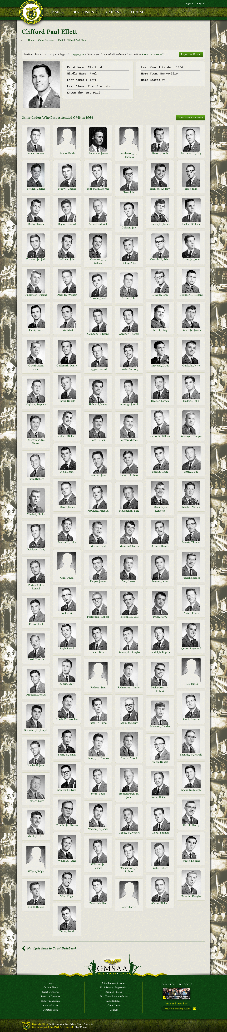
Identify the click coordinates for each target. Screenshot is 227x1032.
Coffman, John (67, 259)
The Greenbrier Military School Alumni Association (71, 1024)
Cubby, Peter (129, 263)
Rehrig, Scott (66, 684)
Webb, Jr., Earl (36, 836)
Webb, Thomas (160, 832)
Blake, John (191, 189)
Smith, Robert (160, 762)
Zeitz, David (129, 907)
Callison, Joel (129, 227)
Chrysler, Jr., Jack (36, 259)
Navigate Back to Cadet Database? (49, 948)
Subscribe (194, 1009)
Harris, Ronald (67, 401)
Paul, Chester (129, 581)
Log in (189, 3)
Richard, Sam (98, 687)
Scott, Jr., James (67, 754)
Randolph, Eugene (160, 652)
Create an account (152, 54)
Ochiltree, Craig (36, 549)
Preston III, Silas (129, 617)
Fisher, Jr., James (191, 330)
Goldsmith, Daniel (66, 365)
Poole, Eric (67, 613)
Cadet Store (114, 1005)
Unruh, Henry (191, 825)
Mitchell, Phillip (36, 514)
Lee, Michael (67, 472)
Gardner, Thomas (129, 334)
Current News (51, 987)
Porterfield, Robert (98, 617)
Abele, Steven (36, 153)
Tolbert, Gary (36, 801)
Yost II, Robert (35, 907)
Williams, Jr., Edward (98, 866)
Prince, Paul (36, 624)
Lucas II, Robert (129, 475)
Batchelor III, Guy (191, 153)
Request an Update (190, 54)
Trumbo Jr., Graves (67, 825)
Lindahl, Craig (160, 472)
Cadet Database (46, 40)
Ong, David (67, 578)
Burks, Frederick (98, 224)
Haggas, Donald (98, 369)
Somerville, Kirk (66, 790)
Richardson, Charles (129, 687)
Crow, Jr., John (191, 259)
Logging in (77, 54)
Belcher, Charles (36, 189)
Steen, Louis (98, 793)
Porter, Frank (191, 613)
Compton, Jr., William (98, 261)
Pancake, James (191, 578)
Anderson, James (98, 153)
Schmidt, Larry (129, 723)
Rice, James (191, 684)
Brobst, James (36, 224)
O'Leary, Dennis (160, 546)
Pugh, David (67, 648)
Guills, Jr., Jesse (191, 365)
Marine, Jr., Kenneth (160, 508)
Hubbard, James (98, 404)
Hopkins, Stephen (36, 404)
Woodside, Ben (98, 903)
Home (31, 40)
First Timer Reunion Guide (114, 996)
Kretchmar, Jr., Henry (35, 441)
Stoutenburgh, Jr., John (129, 795)
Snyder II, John (36, 765)
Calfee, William (191, 224)
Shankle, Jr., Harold (191, 754)
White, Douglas (191, 861)
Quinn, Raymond (191, 648)
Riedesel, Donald (36, 694)
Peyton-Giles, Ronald (36, 586)
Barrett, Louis (160, 153)
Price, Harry (160, 617)
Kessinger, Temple (191, 436)
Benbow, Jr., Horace (98, 189)
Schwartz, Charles (160, 726)
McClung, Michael (98, 511)
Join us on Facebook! (176, 984)
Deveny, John (160, 295)
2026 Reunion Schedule (114, 983)
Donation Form (51, 1010)
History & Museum (50, 1001)
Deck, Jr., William (67, 295)
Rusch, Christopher (67, 719)
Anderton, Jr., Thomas (129, 155)
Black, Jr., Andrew (160, 189)
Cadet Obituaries (50, 992)
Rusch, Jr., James (98, 723)
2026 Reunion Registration (113, 987)
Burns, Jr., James (160, 224)
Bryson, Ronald (67, 224)
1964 (60, 40)
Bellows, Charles (67, 189)
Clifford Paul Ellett (76, 40)
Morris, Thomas (191, 542)
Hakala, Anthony (129, 369)
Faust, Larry (36, 330)
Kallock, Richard (67, 436)
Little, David (191, 472)
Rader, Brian (98, 652)
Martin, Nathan (191, 507)
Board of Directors (50, 996)
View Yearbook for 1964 (190, 117)
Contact (114, 1010)
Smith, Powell (129, 758)
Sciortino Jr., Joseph (35, 730)
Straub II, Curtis (160, 797)
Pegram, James (160, 581)
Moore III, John (67, 542)
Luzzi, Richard (36, 479)
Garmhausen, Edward (36, 367)
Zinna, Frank (66, 931)
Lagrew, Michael (129, 440)
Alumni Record (51, 1005)
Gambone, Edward (98, 334)
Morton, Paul (98, 546)
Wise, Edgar (67, 896)
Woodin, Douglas (191, 896)
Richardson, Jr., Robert (160, 689)
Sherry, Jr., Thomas (98, 758)
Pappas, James (98, 581)
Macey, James (66, 507)
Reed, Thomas (36, 659)
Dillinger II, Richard (191, 295)
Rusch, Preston (191, 719)
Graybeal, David (160, 365)
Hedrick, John (191, 401)
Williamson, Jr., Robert (129, 869)
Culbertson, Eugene (36, 295)
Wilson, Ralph (36, 871)
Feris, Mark (67, 330)
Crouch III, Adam (160, 259)
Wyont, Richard (160, 903)
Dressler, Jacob (97, 298)
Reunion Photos (113, 992)
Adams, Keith (67, 153)
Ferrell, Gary (160, 330)
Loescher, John (98, 475)
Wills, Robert (160, 868)
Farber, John (129, 298)
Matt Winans (81, 1027)
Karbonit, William (160, 436)
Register (201, 3)
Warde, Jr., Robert (129, 832)
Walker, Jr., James (98, 829)
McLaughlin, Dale (129, 511)
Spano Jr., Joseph (191, 790)
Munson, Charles (129, 546)
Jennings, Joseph (128, 404)
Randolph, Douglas (129, 652)
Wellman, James (67, 861)
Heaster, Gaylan (160, 401)
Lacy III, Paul (98, 440)
